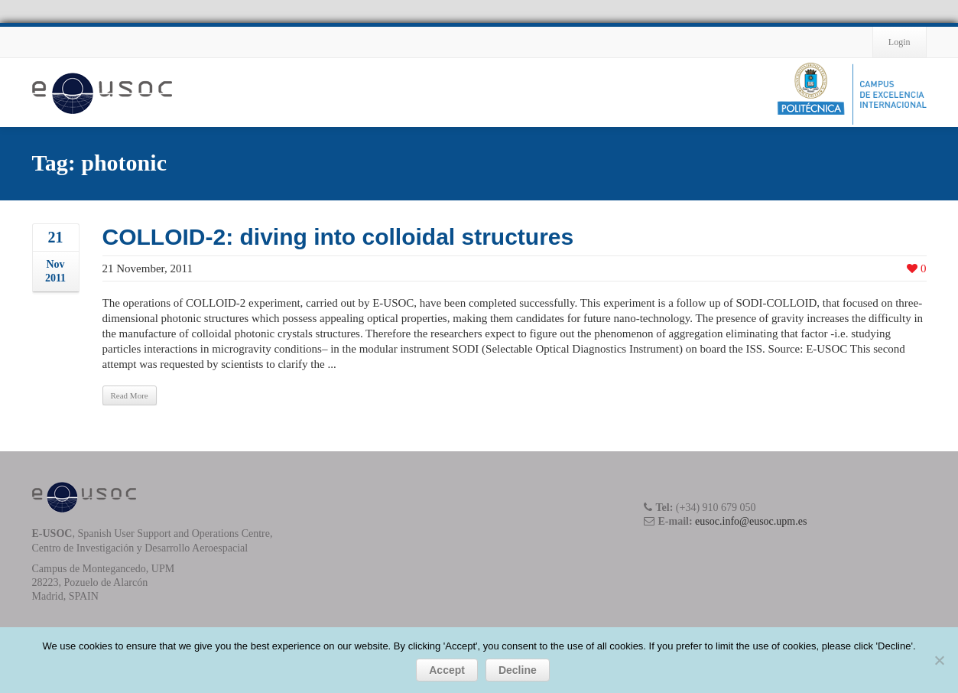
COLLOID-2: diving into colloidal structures (338, 236)
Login (899, 42)
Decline (517, 670)
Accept (447, 670)
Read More (129, 395)
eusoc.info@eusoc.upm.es (751, 521)
